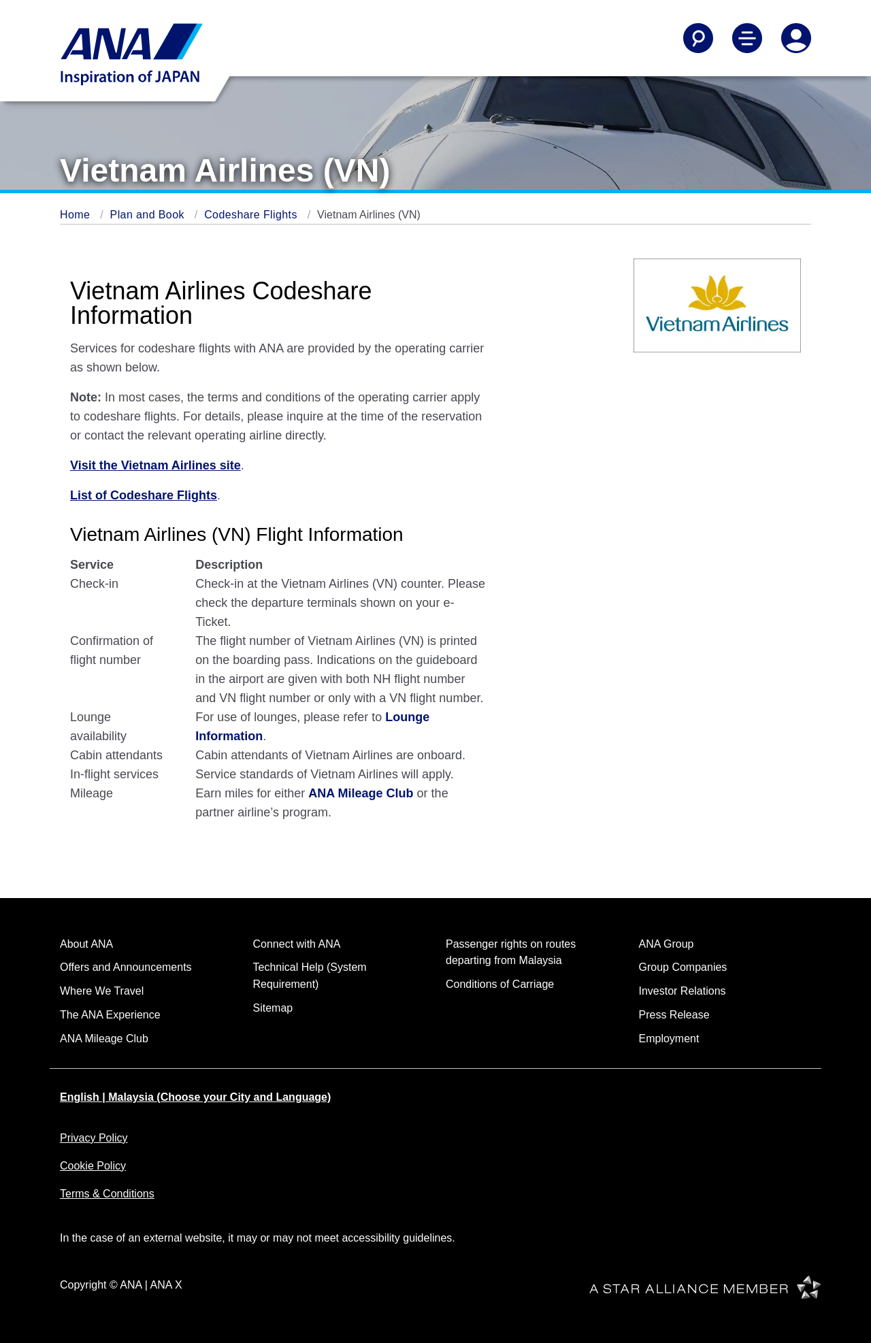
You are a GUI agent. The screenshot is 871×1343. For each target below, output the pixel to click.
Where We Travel (102, 991)
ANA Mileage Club (360, 793)
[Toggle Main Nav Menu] (747, 38)
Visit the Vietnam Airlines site (155, 465)
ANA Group (666, 944)
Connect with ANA (297, 944)
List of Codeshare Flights (143, 495)
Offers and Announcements (126, 967)
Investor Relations (682, 991)
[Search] (698, 38)
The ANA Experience (110, 1015)
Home (76, 214)
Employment (669, 1038)
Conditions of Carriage (500, 984)
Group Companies (683, 967)
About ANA (86, 944)
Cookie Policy (93, 1166)
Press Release (674, 1015)
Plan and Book (149, 214)
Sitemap (273, 1008)
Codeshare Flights (252, 214)
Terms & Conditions (107, 1193)
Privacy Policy (94, 1138)
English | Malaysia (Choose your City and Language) (195, 1097)
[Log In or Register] (796, 38)
